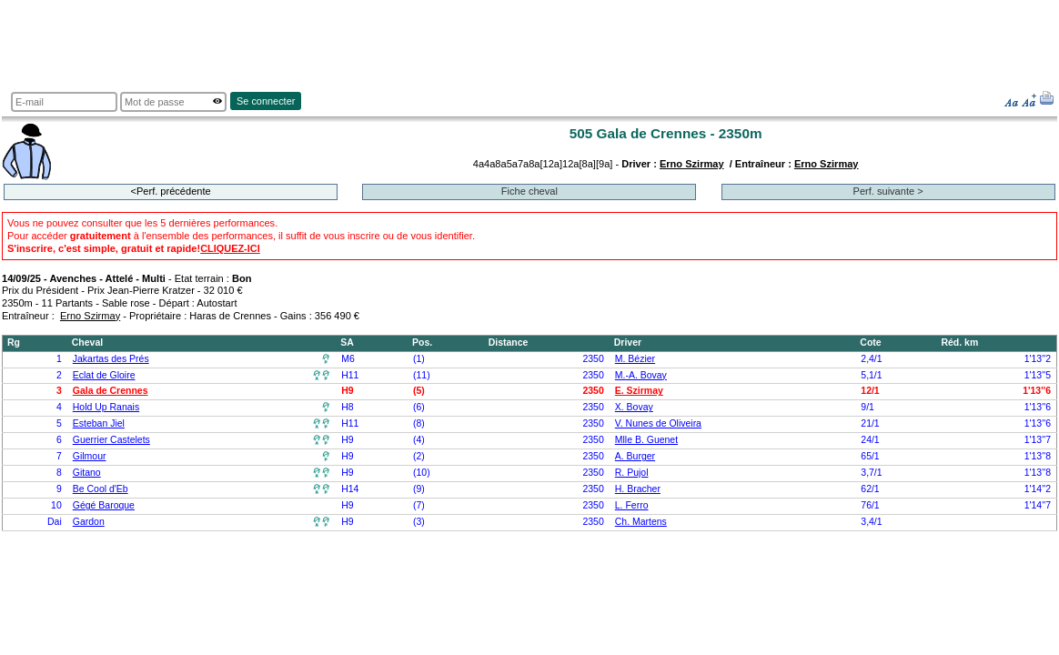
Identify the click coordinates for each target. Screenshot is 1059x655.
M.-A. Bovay (641, 375)
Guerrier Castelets (111, 440)
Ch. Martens (641, 522)
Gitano (87, 473)
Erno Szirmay (692, 163)
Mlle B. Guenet (646, 440)
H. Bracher (638, 489)
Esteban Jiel (99, 423)
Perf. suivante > (888, 191)
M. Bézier (635, 359)
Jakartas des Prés (111, 359)
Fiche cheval (529, 191)
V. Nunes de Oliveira (658, 423)
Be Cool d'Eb (100, 489)
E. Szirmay (639, 391)
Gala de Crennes (110, 391)
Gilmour (89, 456)
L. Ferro (632, 505)
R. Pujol (632, 473)
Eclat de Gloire (104, 375)
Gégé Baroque (104, 505)
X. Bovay (634, 407)
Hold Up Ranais (106, 407)
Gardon (89, 522)
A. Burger (635, 456)
